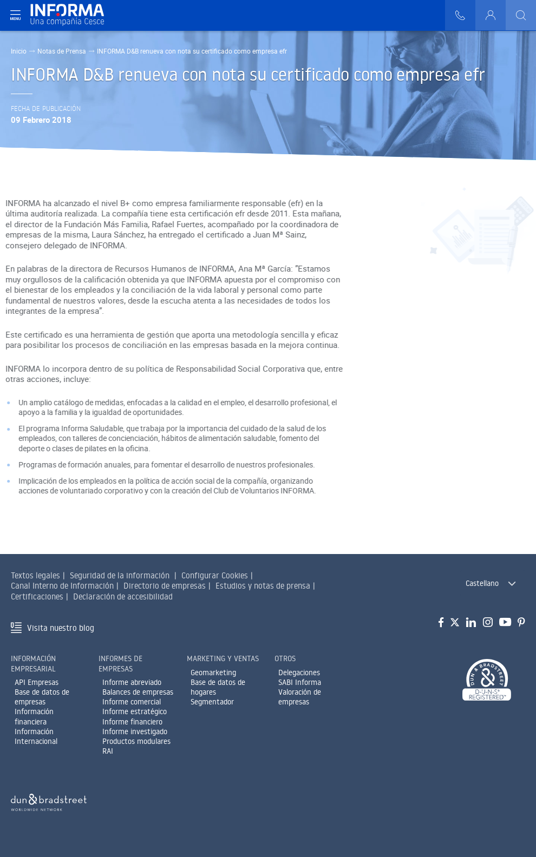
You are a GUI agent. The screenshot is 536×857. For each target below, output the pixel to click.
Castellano (482, 583)
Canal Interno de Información (62, 586)
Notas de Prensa (61, 51)
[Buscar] (521, 15)
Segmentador (212, 702)
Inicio (19, 51)
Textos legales (35, 575)
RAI (107, 751)
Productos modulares (136, 741)
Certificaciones (37, 596)
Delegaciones (299, 672)
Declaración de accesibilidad (123, 596)
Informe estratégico (134, 711)
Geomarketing (213, 672)
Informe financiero (132, 722)
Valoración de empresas (299, 697)
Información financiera (34, 716)
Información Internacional (36, 736)
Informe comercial (131, 702)
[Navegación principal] (15, 15)
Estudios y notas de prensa (262, 586)
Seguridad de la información (119, 575)
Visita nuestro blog (60, 628)
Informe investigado (134, 731)
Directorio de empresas (164, 586)
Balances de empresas (137, 692)
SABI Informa (299, 682)
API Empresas (36, 682)
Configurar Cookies (214, 575)
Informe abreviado (131, 682)
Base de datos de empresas (42, 697)
